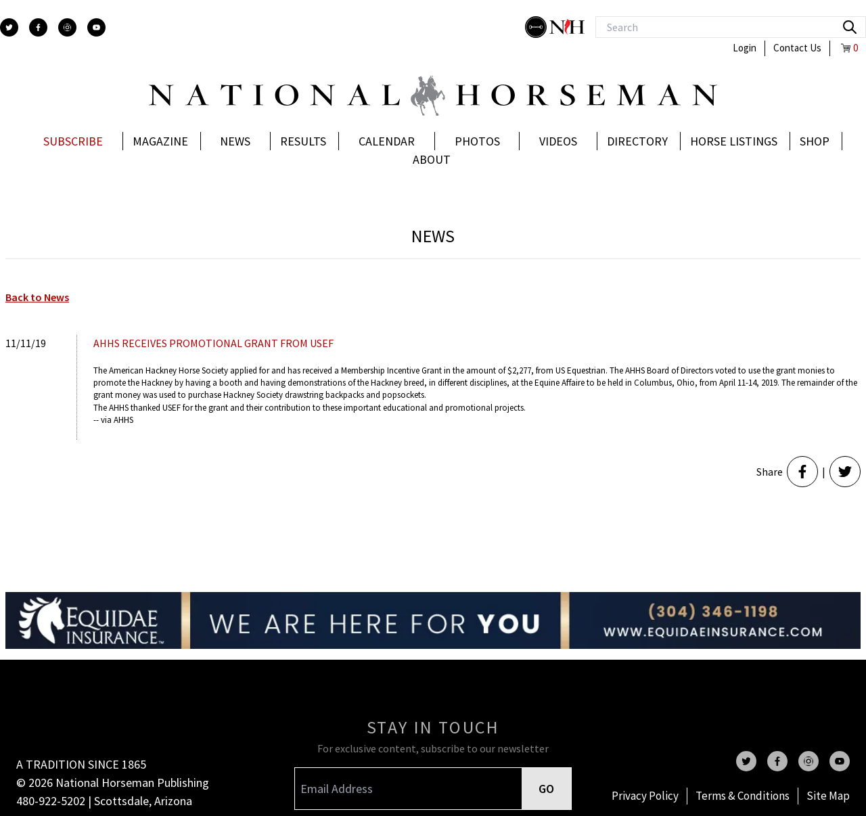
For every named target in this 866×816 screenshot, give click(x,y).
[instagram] (67, 27)
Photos (477, 141)
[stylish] (537, 27)
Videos (558, 141)
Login (744, 47)
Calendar (387, 141)
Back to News (37, 297)
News (235, 141)
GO (546, 788)
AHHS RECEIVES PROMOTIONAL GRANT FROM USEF (213, 343)
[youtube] (96, 27)
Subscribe (73, 141)
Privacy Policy (645, 795)
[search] (850, 27)
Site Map (828, 795)
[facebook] (38, 27)
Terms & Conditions (743, 795)
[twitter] (9, 27)
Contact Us (797, 47)
